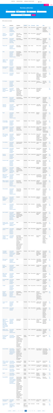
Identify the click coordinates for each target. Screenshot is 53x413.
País (27, 10)
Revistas (13, 1)
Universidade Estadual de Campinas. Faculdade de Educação (12, 122)
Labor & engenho (5, 212)
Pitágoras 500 (5, 45)
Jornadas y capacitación (29, 1)
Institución (12, 13)
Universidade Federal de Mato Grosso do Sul (12, 370)
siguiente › (39, 410)
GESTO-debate (5, 369)
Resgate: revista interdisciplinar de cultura (5, 223)
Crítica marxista (5, 188)
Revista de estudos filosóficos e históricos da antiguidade (5, 293)
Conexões (4, 27)
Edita (43, 25)
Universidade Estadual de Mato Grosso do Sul (12, 336)
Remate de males (5, 160)
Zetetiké (4, 285)
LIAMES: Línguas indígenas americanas (5, 60)
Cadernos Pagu (5, 38)
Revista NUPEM (5, 377)
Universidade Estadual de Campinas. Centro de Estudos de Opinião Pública (12, 99)
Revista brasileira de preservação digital (5, 128)
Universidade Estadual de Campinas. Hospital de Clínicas (12, 303)
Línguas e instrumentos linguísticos (5, 34)
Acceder (40, 1)
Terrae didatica (5, 142)
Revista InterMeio (5, 348)
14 (34, 410)
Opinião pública (5, 97)
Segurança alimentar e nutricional (4, 105)
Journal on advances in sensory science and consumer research (5, 169)
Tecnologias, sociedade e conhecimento (5, 252)
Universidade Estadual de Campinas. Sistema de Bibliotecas (12, 129)
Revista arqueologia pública (4, 266)
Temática (17, 10)
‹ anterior (13, 410)
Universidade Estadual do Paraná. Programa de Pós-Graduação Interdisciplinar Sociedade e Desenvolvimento (13, 380)
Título (7, 10)
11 (27, 410)
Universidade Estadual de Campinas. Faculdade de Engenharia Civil (12, 136)
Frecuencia (23, 13)
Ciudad (38, 10)
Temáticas (4, 204)
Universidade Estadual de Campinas (12, 74)
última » (43, 410)
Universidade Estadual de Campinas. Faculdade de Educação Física (12, 29)
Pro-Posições (5, 81)
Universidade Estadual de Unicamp (12, 34)
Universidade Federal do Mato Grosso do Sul (12, 366)
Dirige (37, 25)
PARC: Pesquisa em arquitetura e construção (5, 135)
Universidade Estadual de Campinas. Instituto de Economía (12, 176)
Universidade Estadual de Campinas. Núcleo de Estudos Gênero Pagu (12, 40)
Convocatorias (19, 1)
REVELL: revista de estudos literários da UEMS (6, 362)
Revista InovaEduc (6, 148)
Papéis (4, 373)
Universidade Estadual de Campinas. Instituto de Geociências (12, 69)
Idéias (4, 51)
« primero (9, 410)
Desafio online (5, 365)
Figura (4, 112)
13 (32, 410)
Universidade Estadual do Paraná (12, 400)
